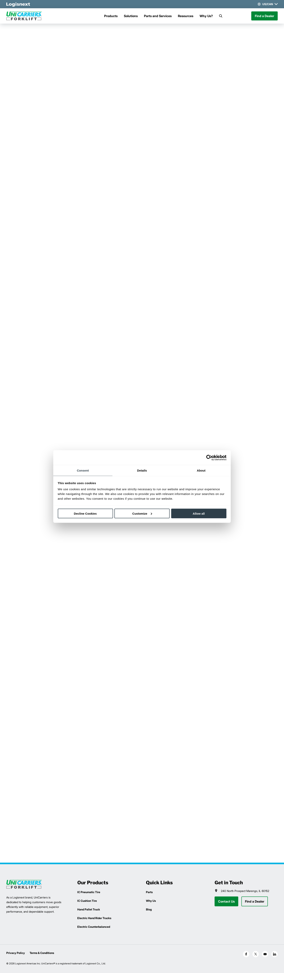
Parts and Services (158, 16)
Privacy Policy (15, 953)
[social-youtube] (265, 954)
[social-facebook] (246, 954)
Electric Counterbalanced (93, 926)
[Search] (220, 16)
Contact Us (226, 901)
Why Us (151, 900)
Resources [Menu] (185, 16)
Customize (142, 513)
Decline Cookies (85, 513)
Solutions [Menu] (131, 16)
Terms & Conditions (42, 953)
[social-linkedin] (274, 954)
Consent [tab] (83, 470)
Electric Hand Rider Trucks (94, 918)
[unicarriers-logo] (24, 16)
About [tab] (201, 470)
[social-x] (255, 954)
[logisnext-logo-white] (18, 4)
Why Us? (206, 16)
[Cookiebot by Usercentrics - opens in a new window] (209, 458)
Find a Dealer (264, 16)
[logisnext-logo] (24, 884)
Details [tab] (142, 470)
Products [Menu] (111, 16)
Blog (149, 909)
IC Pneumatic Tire (88, 892)
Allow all (199, 513)
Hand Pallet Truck (88, 909)
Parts (149, 892)
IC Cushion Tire (87, 900)
